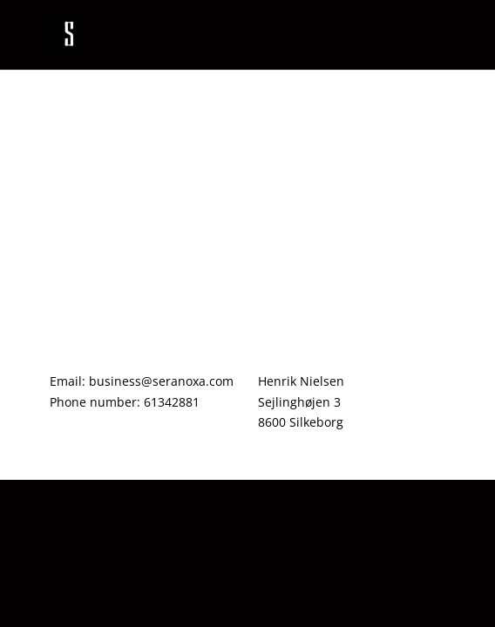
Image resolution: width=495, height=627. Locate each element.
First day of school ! (121, 127)
